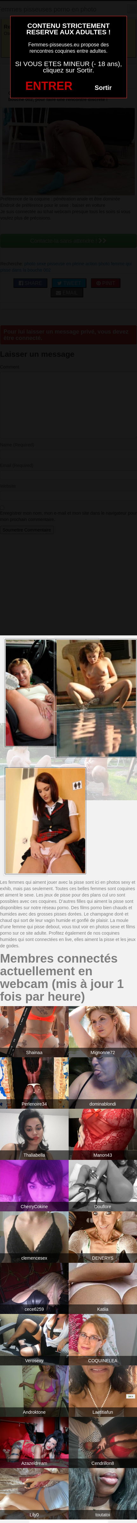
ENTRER (48, 85)
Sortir (103, 87)
